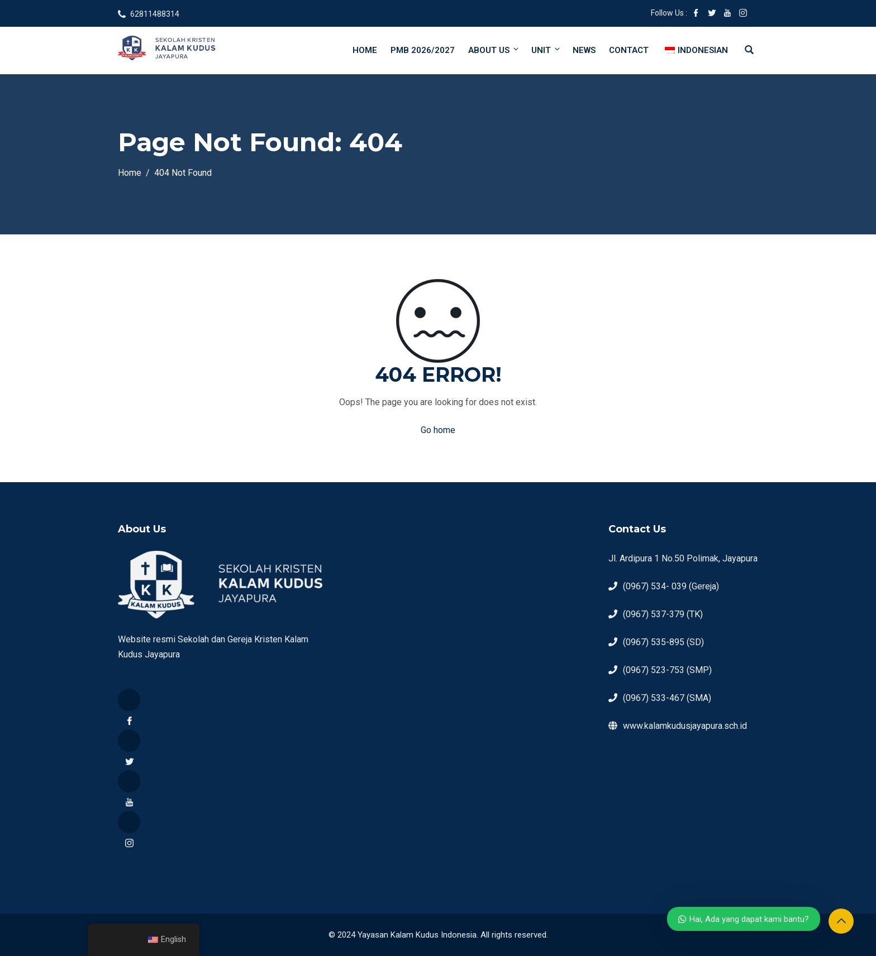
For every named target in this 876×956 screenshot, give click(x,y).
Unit (546, 50)
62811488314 (154, 13)
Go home (438, 430)
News (584, 50)
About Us (494, 50)
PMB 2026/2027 (423, 50)
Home (365, 50)
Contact (629, 50)
